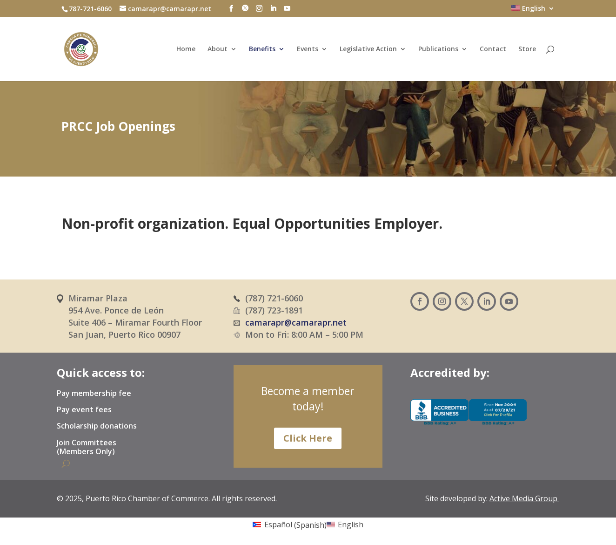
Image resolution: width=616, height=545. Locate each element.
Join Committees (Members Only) (86, 447)
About (218, 49)
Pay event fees (84, 410)
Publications (438, 49)
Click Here (307, 438)
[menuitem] (532, 11)
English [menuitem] (350, 524)
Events (307, 49)
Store (527, 49)
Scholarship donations (97, 426)
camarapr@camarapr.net (296, 322)
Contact (493, 49)
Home (185, 49)
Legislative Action (368, 49)
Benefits (262, 49)
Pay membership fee (94, 393)
